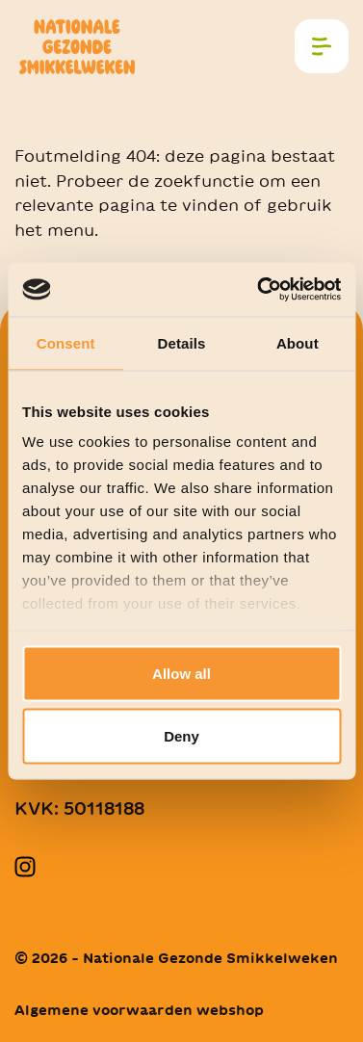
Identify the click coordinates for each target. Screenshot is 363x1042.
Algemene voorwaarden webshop (139, 1010)
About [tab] (297, 342)
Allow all (181, 672)
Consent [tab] (66, 342)
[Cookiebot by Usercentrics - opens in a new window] (259, 289)
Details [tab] (182, 342)
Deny (181, 736)
